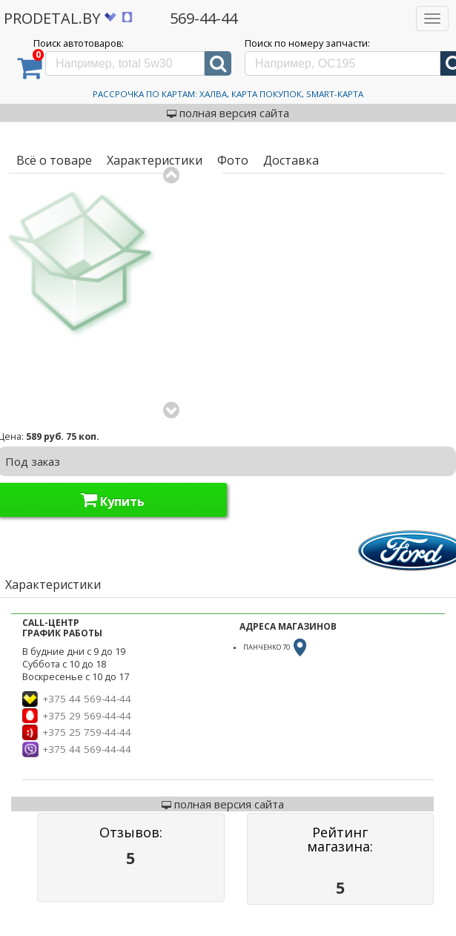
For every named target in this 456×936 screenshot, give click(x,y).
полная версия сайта (228, 112)
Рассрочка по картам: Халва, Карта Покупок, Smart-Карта (228, 93)
